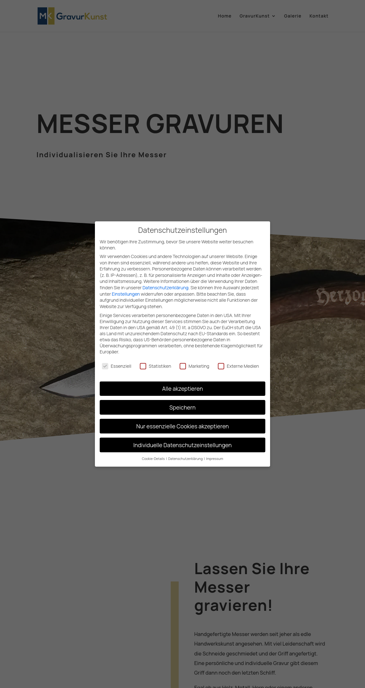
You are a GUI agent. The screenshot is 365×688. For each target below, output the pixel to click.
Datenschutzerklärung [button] (185, 455)
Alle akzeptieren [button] (182, 384)
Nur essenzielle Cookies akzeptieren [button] (182, 422)
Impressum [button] (214, 455)
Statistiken (155, 362)
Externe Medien (238, 362)
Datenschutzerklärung (165, 283)
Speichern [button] (182, 403)
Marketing (194, 362)
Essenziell (116, 362)
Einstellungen (126, 290)
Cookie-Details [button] (153, 455)
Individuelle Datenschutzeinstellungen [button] (182, 441)
